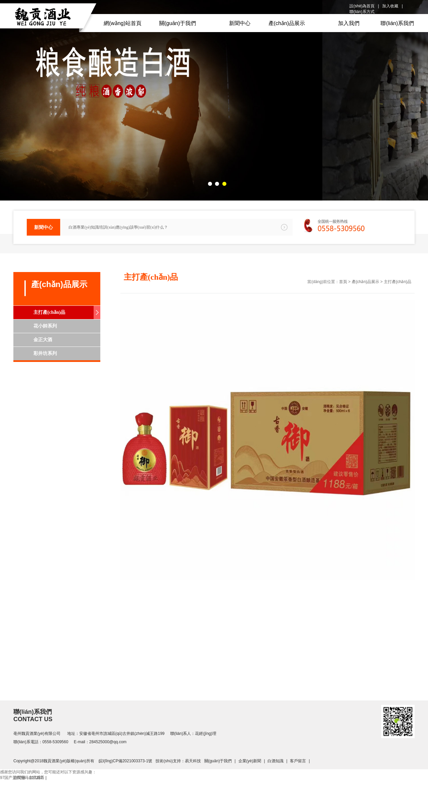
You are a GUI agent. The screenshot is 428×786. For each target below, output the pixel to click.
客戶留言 (298, 761)
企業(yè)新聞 (249, 761)
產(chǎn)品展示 (365, 281)
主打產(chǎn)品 (49, 312)
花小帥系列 (45, 326)
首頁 (343, 281)
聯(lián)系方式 (361, 11)
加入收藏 (390, 6)
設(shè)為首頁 (361, 6)
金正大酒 (42, 339)
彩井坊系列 (45, 353)
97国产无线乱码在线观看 (22, 777)
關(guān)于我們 (218, 761)
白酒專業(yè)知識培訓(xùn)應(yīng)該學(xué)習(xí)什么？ (118, 227)
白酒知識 (276, 761)
